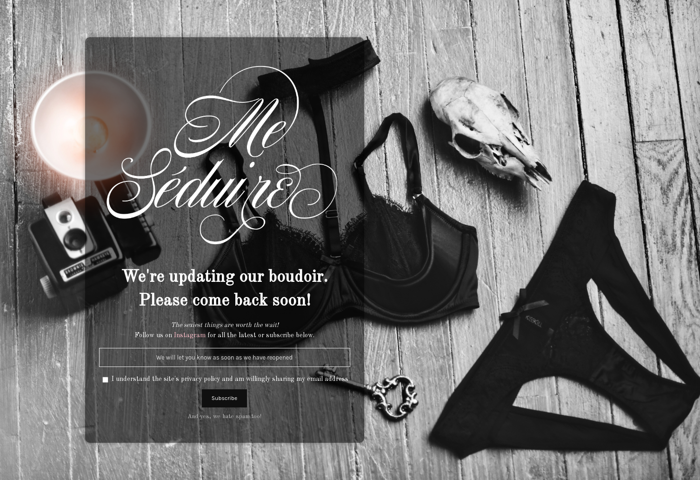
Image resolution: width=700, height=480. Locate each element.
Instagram (190, 335)
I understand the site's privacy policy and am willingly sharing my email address (230, 379)
